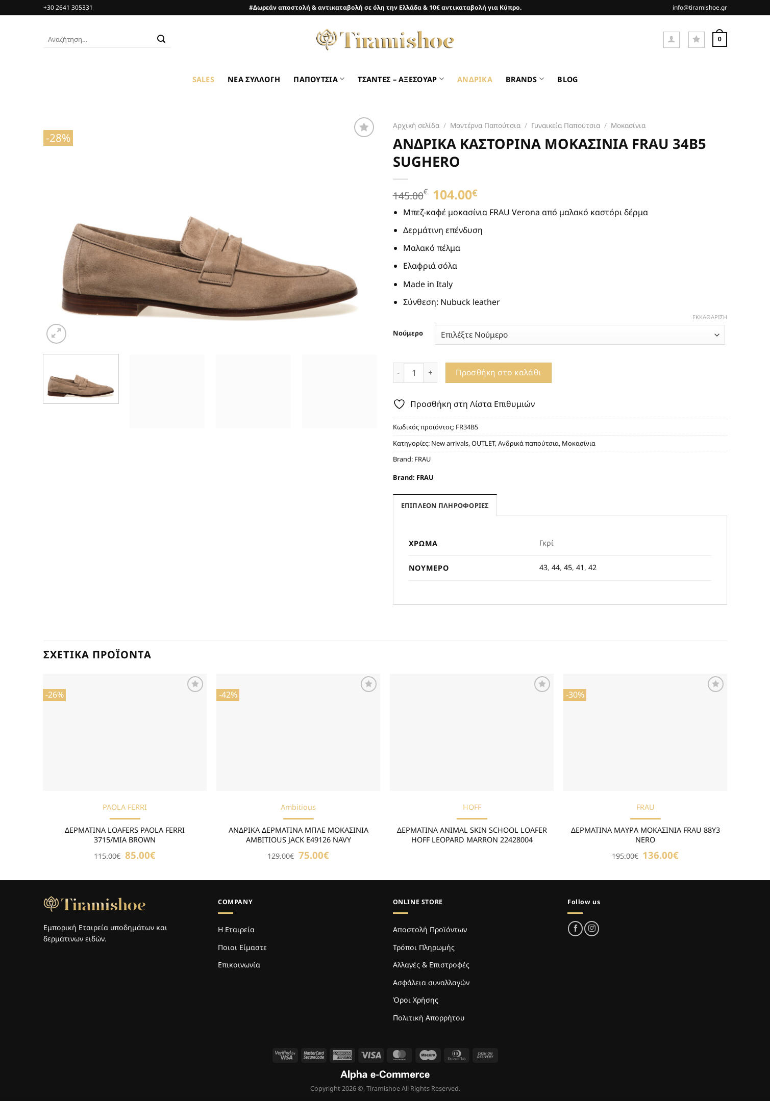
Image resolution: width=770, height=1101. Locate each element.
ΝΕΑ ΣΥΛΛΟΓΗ (254, 79)
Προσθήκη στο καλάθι (498, 372)
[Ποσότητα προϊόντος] (414, 373)
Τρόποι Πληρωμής (424, 947)
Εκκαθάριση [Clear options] (709, 317)
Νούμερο (408, 333)
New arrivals (449, 443)
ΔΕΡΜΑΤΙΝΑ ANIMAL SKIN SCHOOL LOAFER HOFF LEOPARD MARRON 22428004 (472, 835)
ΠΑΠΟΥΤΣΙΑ (318, 79)
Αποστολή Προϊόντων (430, 929)
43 (543, 567)
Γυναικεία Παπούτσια (565, 125)
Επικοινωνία (239, 964)
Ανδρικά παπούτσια (528, 443)
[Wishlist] (696, 40)
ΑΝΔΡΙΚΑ (474, 79)
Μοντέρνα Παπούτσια (485, 125)
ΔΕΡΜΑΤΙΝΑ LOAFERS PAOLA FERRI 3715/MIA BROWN (125, 835)
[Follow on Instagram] (591, 928)
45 (568, 567)
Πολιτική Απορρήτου (428, 1017)
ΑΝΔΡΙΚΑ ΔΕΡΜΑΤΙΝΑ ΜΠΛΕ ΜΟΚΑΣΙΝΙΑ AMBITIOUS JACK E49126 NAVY (298, 835)
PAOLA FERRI (125, 807)
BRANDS (525, 79)
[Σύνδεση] (671, 40)
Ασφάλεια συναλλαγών (431, 982)
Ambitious (298, 807)
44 (556, 567)
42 (592, 567)
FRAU (422, 459)
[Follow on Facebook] (575, 928)
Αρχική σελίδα (416, 125)
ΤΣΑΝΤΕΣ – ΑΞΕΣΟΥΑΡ (401, 79)
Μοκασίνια (628, 125)
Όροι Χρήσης (415, 1000)
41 (580, 567)
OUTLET (483, 443)
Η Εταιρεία (236, 929)
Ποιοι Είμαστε (242, 947)
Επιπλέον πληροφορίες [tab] (445, 505)
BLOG (567, 79)
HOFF (472, 807)
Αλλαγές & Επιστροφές (431, 964)
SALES (203, 79)
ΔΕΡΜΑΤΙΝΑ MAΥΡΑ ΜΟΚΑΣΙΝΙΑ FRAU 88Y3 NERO (645, 835)
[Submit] (161, 39)
